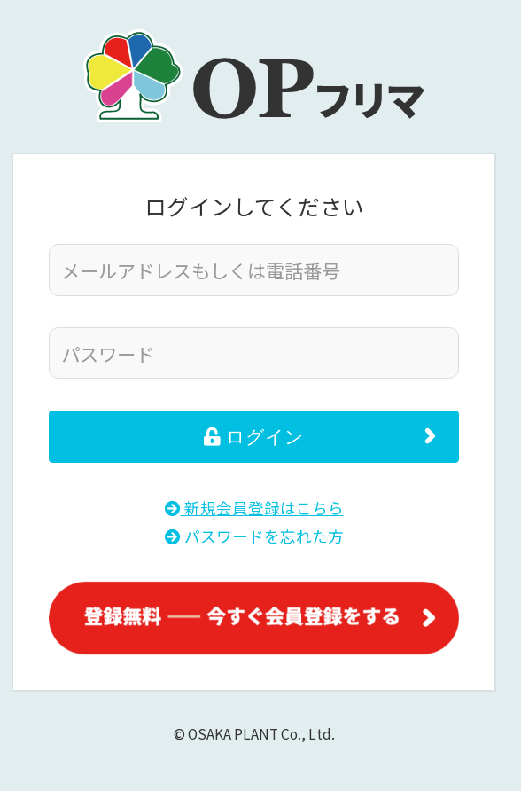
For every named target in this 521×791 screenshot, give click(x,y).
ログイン (254, 437)
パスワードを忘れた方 (254, 536)
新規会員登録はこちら (254, 508)
